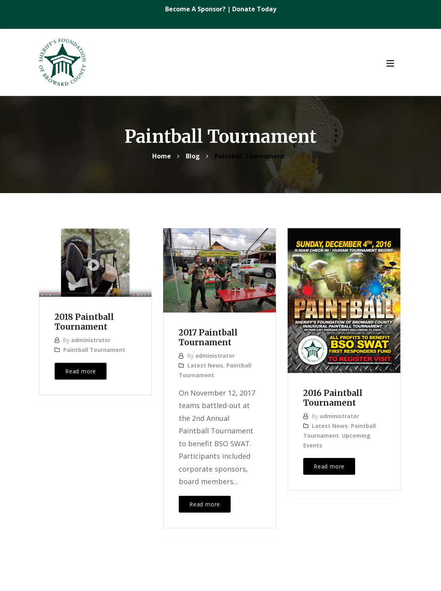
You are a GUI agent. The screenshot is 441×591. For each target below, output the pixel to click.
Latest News (205, 365)
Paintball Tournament (94, 349)
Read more (80, 371)
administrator (90, 340)
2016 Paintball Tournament (333, 398)
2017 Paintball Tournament (208, 338)
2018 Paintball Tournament (84, 322)
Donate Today (254, 9)
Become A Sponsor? (196, 9)
